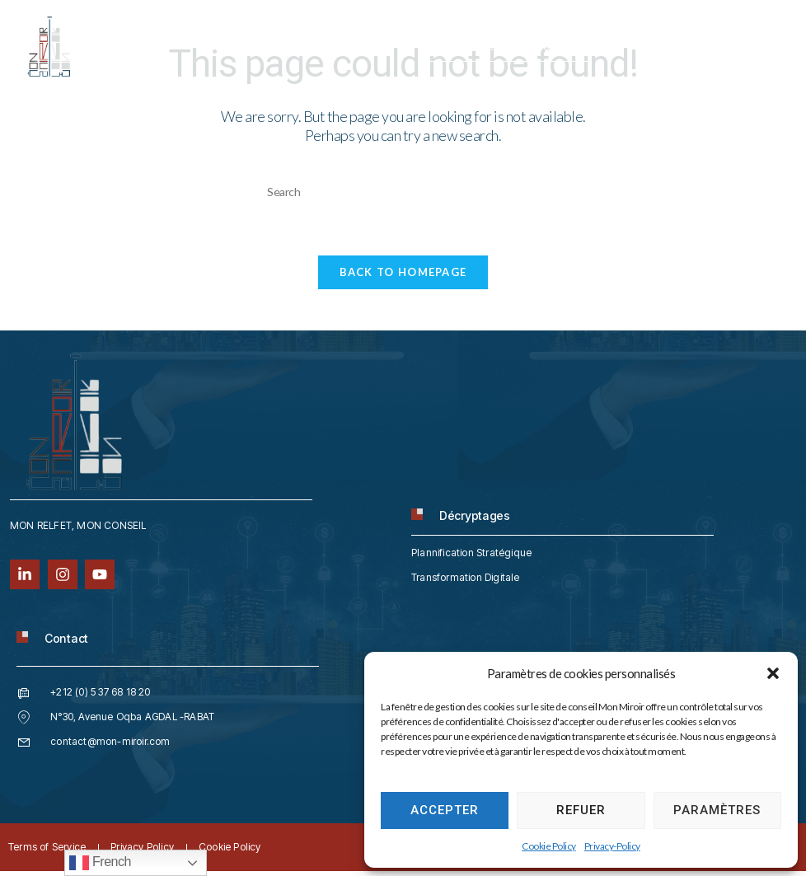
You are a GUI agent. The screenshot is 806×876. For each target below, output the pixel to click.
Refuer (581, 810)
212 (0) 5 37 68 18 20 (338, 46)
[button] (773, 673)
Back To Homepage (403, 276)
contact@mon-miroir (506, 46)
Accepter (444, 810)
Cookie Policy (549, 846)
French (100, 863)
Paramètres (717, 810)
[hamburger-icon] (766, 36)
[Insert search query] (403, 191)
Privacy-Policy (612, 846)
